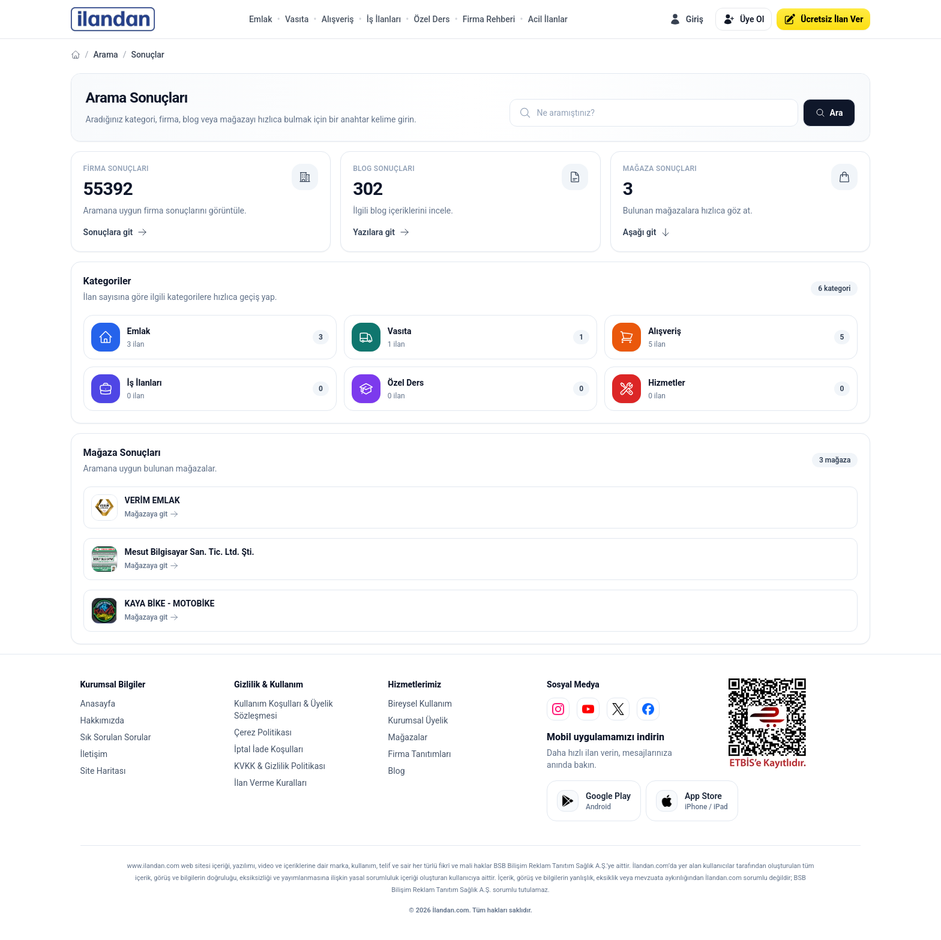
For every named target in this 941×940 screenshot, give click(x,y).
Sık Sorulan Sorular (115, 737)
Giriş (686, 19)
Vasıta (296, 19)
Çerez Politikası (263, 732)
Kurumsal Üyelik (418, 720)
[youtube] (588, 709)
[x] (618, 709)
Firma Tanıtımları (419, 754)
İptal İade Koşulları (268, 749)
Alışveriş (338, 19)
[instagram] (558, 709)
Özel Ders (431, 19)
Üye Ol (743, 19)
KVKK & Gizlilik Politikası (279, 766)
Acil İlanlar (548, 19)
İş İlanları (384, 19)
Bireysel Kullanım (420, 703)
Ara (829, 113)
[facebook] (648, 709)
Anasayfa (97, 703)
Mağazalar (408, 737)
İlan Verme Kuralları (270, 783)
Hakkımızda (102, 720)
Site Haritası (103, 771)
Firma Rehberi (489, 19)
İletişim (94, 754)
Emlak (260, 19)
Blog (396, 771)
